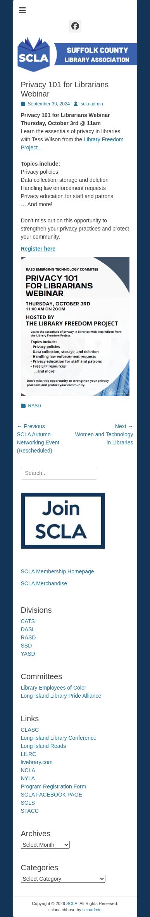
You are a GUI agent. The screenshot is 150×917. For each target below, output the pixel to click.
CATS (28, 621)
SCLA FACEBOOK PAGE (51, 795)
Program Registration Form (53, 786)
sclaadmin (92, 909)
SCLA (72, 903)
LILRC (28, 754)
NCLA (28, 770)
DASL (28, 629)
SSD (26, 645)
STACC (30, 811)
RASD (34, 405)
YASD (28, 654)
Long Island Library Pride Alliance (61, 696)
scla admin (92, 104)
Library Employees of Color (53, 688)
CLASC (30, 730)
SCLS (28, 803)
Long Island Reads (43, 746)
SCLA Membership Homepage (57, 571)
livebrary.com (37, 762)
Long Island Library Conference (59, 738)
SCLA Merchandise (44, 583)
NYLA (28, 778)
